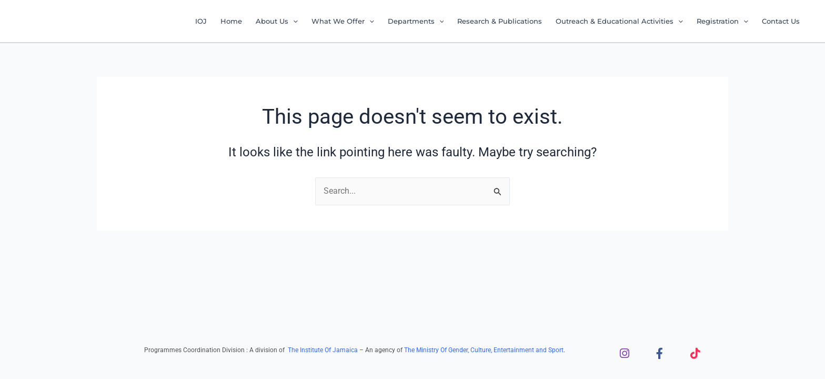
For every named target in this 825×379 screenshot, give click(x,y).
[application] (293, 21)
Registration (722, 21)
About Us (277, 21)
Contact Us (781, 21)
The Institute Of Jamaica (323, 350)
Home (231, 21)
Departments (416, 21)
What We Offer (342, 21)
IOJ (201, 21)
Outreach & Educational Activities (619, 21)
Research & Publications (499, 21)
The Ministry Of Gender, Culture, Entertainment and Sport (484, 350)
